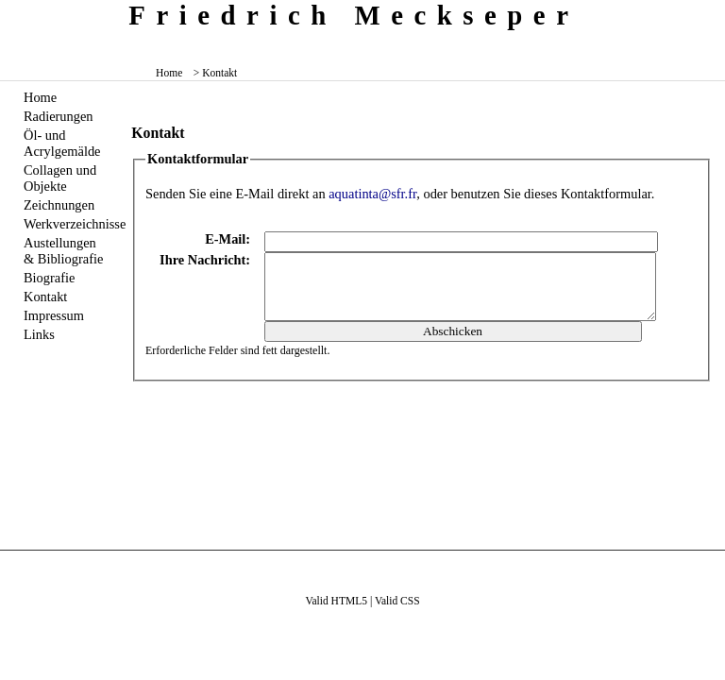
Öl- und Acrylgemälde (62, 143)
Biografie (49, 277)
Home (169, 72)
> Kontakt (215, 72)
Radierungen (58, 116)
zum (712, 13)
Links (39, 334)
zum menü (697, 13)
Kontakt (45, 296)
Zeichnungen (59, 204)
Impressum (54, 315)
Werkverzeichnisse (66, 223)
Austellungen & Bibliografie (63, 250)
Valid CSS (397, 600)
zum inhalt (703, 13)
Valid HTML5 (336, 600)
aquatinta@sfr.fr (372, 193)
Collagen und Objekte (60, 178)
